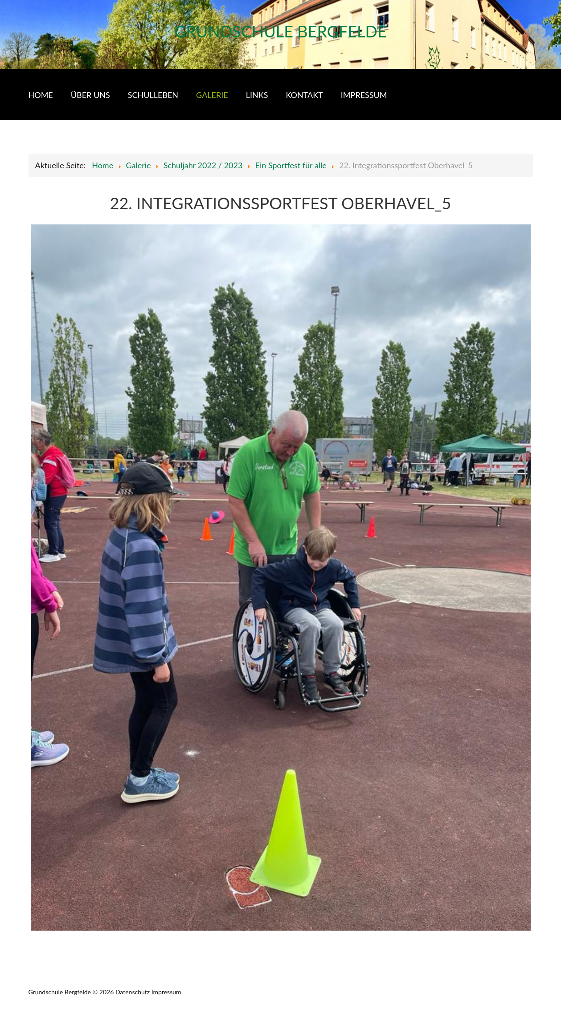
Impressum (166, 992)
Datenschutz (132, 992)
